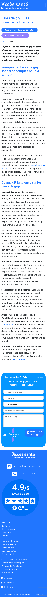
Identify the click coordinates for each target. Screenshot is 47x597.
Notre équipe (7, 548)
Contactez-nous (9, 570)
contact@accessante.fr (27, 466)
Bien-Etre (5, 523)
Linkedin (7, 579)
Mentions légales (11, 594)
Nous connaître (8, 551)
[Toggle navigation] (42, 5)
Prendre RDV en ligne (11, 566)
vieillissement (19, 360)
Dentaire (5, 526)
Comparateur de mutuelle (14, 560)
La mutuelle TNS (9, 545)
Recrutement (7, 554)
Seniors (4, 536)
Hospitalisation (8, 530)
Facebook (7, 583)
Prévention (6, 533)
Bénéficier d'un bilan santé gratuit (19, 30)
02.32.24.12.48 (27, 474)
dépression (9, 325)
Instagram (7, 587)
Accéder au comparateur (15, 35)
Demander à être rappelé (13, 563)
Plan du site (7, 573)
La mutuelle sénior (10, 541)
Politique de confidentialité (31, 594)
